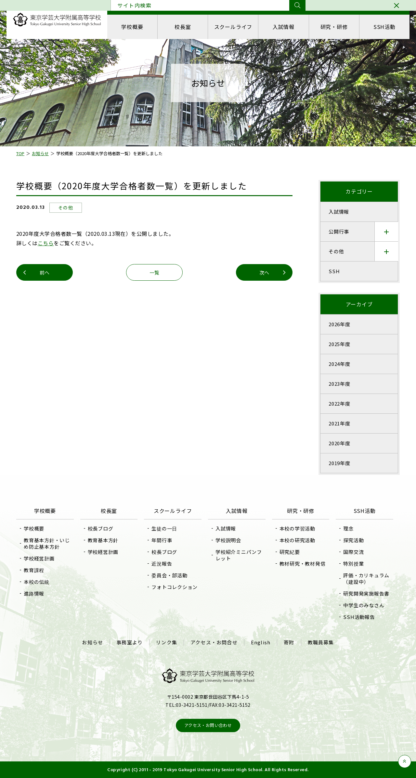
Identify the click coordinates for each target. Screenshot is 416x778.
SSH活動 (384, 27)
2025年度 (339, 344)
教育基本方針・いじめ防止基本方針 (47, 543)
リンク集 (166, 642)
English (260, 642)
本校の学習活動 (297, 528)
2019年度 (339, 463)
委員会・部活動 (169, 575)
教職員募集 (321, 642)
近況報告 (161, 563)
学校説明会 (228, 540)
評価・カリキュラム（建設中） (366, 578)
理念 (348, 528)
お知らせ (92, 642)
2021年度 (339, 423)
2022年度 (339, 403)
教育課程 (34, 570)
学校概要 (132, 27)
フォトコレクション (174, 587)
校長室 (183, 27)
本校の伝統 (36, 581)
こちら (46, 243)
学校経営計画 (39, 558)
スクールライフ (233, 27)
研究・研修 (334, 27)
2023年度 (339, 383)
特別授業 (353, 563)
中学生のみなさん (363, 605)
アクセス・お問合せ (214, 642)
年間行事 (161, 540)
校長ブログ (100, 528)
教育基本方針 (103, 540)
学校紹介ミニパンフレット (238, 555)
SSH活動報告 (359, 616)
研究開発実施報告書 (366, 593)
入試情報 (283, 27)
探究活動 (353, 540)
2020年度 (339, 443)
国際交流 (353, 551)
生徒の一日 (164, 528)
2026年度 (339, 324)
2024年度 (339, 363)
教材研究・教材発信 (303, 563)
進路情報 (34, 593)
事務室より (129, 642)
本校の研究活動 (297, 540)
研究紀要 (290, 551)
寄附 (289, 642)
